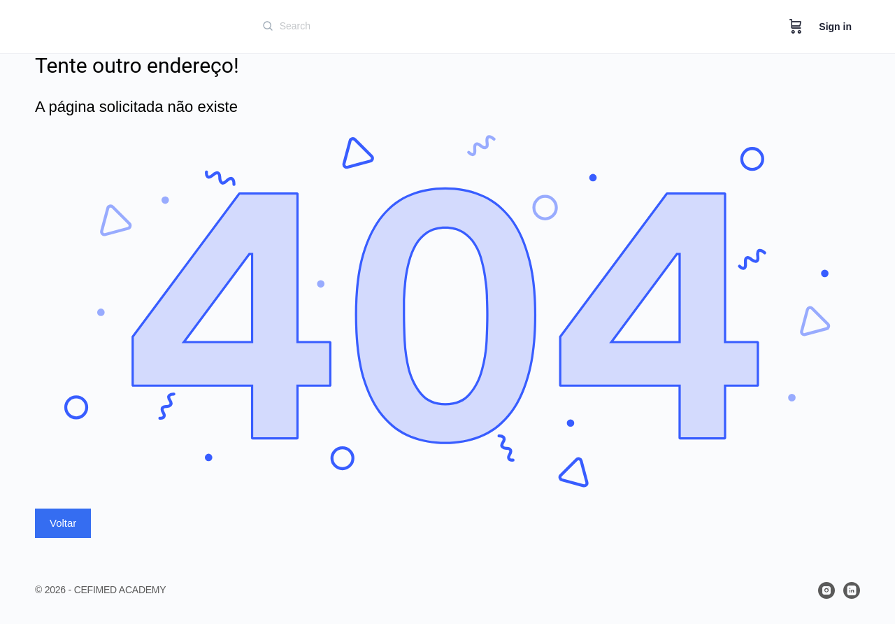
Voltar (63, 523)
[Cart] (796, 26)
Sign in (835, 26)
